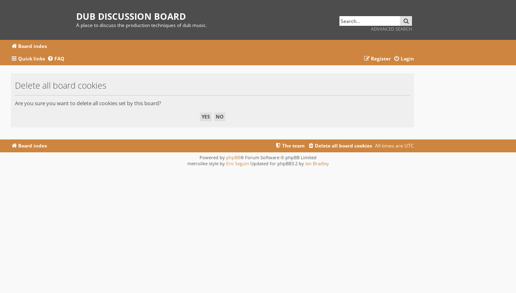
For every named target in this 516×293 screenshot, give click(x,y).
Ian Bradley (317, 163)
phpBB (233, 157)
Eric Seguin (237, 163)
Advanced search (391, 29)
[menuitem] (55, 59)
